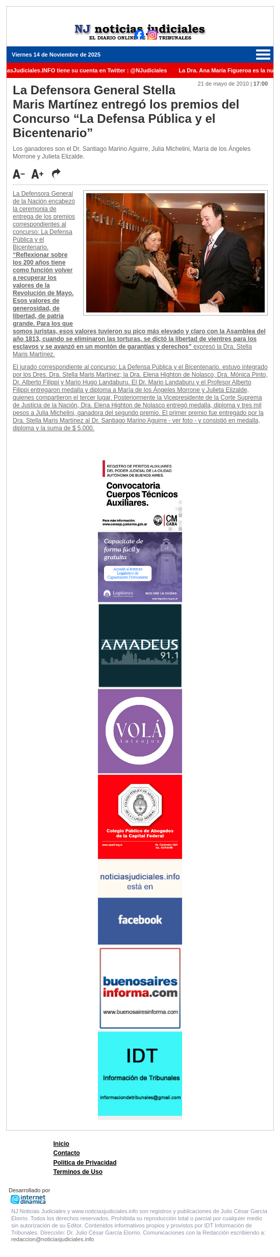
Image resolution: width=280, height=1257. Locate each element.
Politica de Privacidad (85, 1162)
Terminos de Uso (78, 1171)
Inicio (61, 1143)
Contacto (67, 1153)
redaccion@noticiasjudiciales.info (52, 1239)
